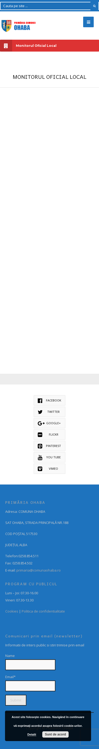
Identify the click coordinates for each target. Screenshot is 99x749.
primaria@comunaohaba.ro (38, 570)
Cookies (11, 611)
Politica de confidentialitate (43, 611)
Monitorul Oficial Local (28, 46)
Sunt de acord (55, 734)
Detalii (31, 734)
